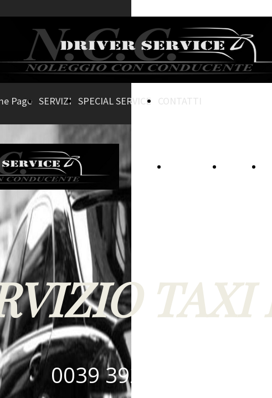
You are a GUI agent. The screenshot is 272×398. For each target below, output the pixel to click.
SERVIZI (55, 101)
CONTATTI (180, 101)
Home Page (192, 166)
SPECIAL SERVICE (114, 101)
